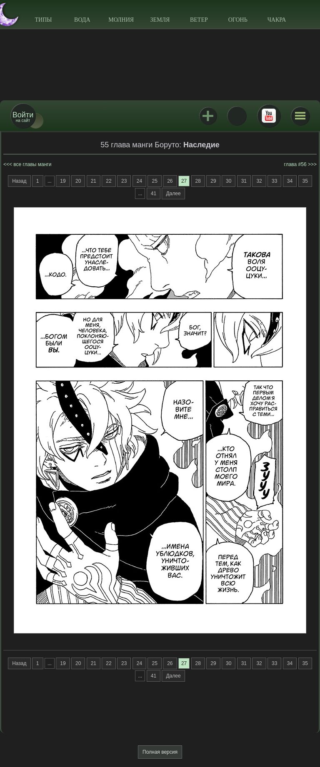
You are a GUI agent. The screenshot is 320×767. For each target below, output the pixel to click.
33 (274, 181)
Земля (160, 20)
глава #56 (295, 164)
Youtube (268, 115)
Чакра (277, 20)
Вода (82, 20)
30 (228, 181)
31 (244, 181)
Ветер (199, 20)
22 (108, 181)
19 (62, 181)
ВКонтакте (236, 115)
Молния (121, 20)
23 (124, 181)
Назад (19, 181)
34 (289, 181)
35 (305, 181)
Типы (43, 20)
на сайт (22, 117)
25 (154, 181)
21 (93, 181)
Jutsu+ (208, 115)
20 (78, 181)
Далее (173, 193)
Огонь (238, 20)
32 (259, 181)
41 (153, 193)
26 (169, 181)
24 (139, 181)
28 (198, 181)
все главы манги (32, 164)
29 (213, 181)
